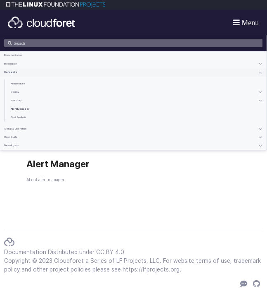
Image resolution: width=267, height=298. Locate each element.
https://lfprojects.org (151, 269)
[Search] (133, 43)
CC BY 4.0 (110, 252)
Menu (249, 22)
